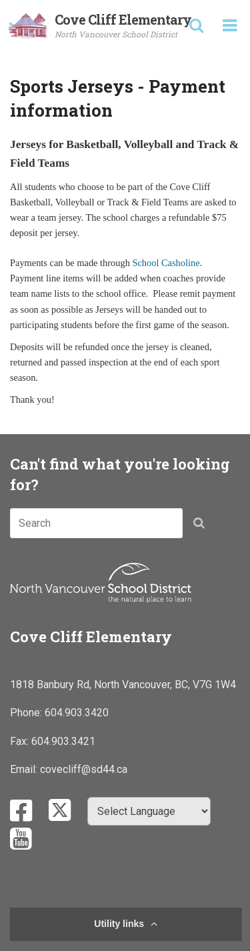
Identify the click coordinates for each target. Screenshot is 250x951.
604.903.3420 (77, 712)
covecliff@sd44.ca (83, 769)
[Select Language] (149, 811)
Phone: (27, 712)
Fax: (20, 741)
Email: (25, 769)
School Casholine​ (165, 262)
